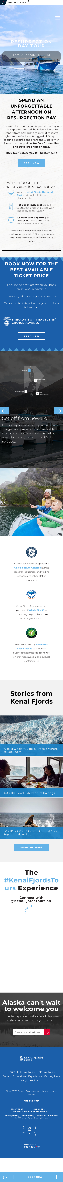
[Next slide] (58, 410)
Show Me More (31, 847)
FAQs (24, 1080)
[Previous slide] (4, 410)
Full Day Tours (26, 1072)
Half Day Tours (46, 1072)
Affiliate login (31, 1100)
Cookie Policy (27, 1115)
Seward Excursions (14, 1076)
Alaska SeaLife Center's (27, 567)
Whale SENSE (36, 610)
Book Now (31, 163)
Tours (11, 1072)
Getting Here (52, 1076)
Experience (35, 1076)
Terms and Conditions (47, 1115)
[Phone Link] (5, 1177)
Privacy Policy (12, 1115)
